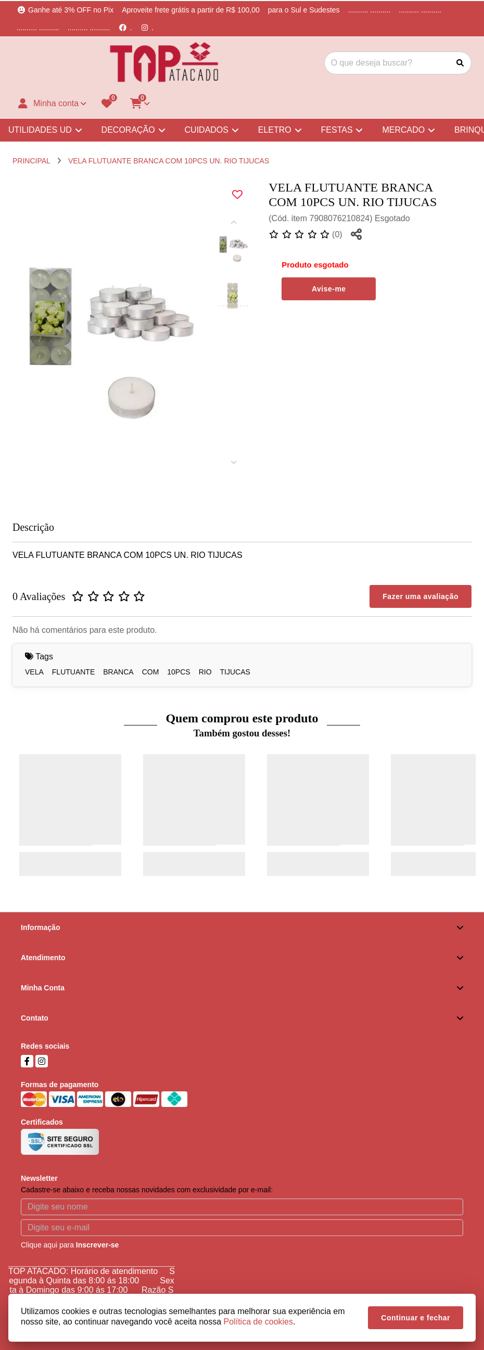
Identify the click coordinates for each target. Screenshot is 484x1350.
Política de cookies (258, 1321)
